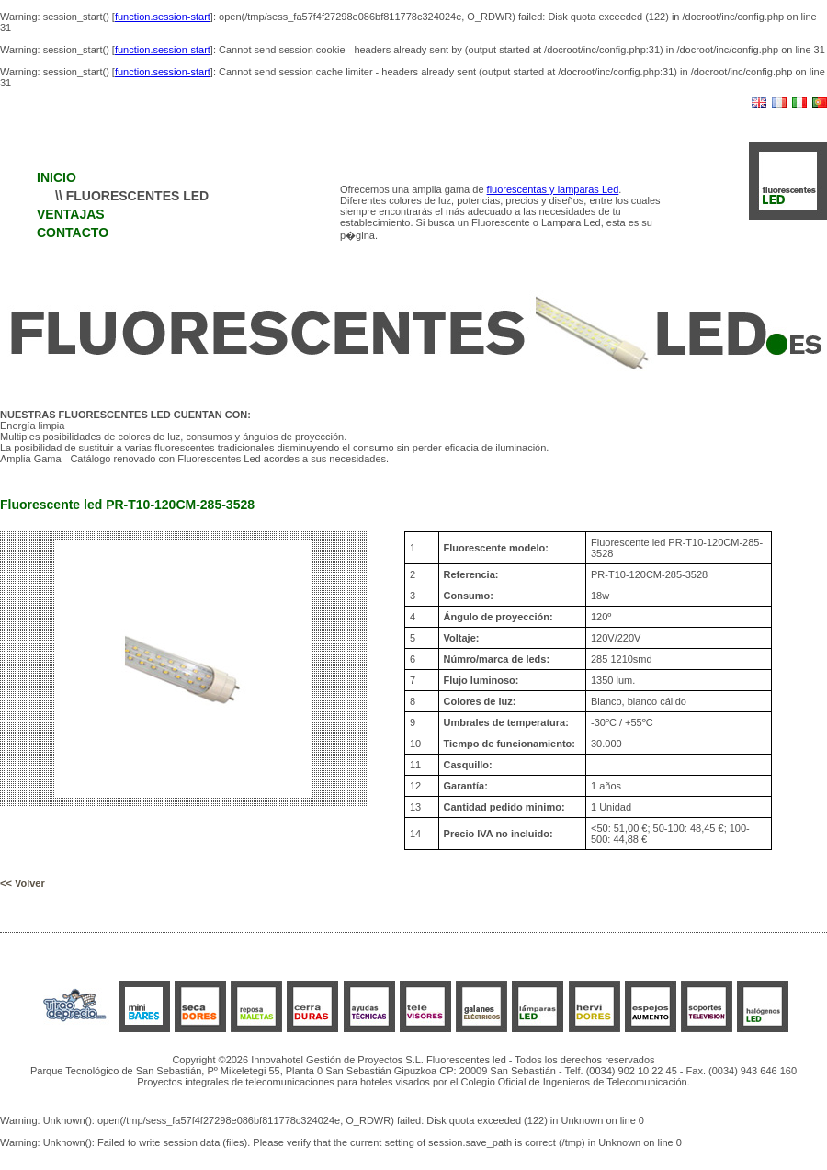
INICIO (56, 177)
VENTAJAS (71, 214)
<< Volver (22, 883)
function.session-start (162, 16)
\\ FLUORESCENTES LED (132, 195)
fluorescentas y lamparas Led (553, 189)
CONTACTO (72, 232)
